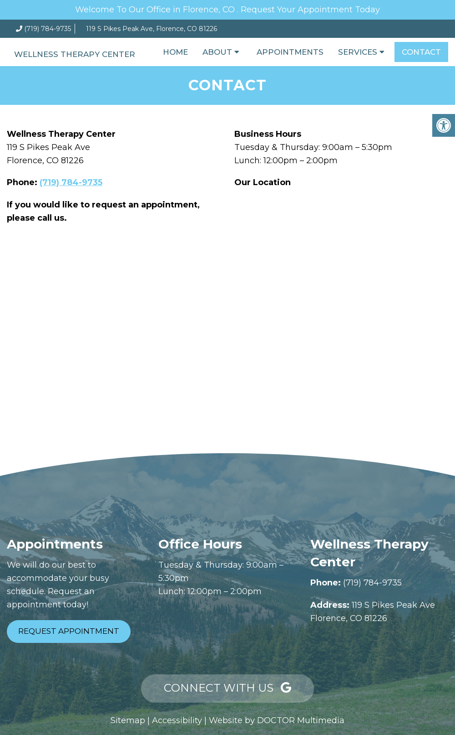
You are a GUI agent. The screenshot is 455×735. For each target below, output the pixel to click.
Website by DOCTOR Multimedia (276, 720)
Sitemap (128, 720)
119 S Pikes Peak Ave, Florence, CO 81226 (151, 29)
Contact (421, 52)
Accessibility (177, 720)
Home (175, 52)
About (217, 52)
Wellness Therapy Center (74, 54)
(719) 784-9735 (47, 29)
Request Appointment (68, 631)
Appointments (290, 52)
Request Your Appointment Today (310, 10)
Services (357, 52)
